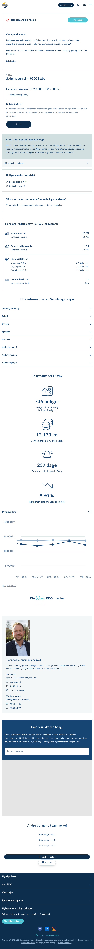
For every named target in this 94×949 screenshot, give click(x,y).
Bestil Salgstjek (66, 5)
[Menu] (90, 5)
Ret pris (18, 124)
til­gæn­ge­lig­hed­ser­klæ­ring (45, 943)
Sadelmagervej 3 (47, 845)
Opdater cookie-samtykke (47, 935)
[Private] (5, 5)
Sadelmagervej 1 (47, 835)
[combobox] (47, 751)
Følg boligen (77, 20)
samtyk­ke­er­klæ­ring (65, 943)
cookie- (73, 940)
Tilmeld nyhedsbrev (13, 921)
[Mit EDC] (84, 5)
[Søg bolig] (78, 5)
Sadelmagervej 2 (47, 840)
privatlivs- (65, 940)
